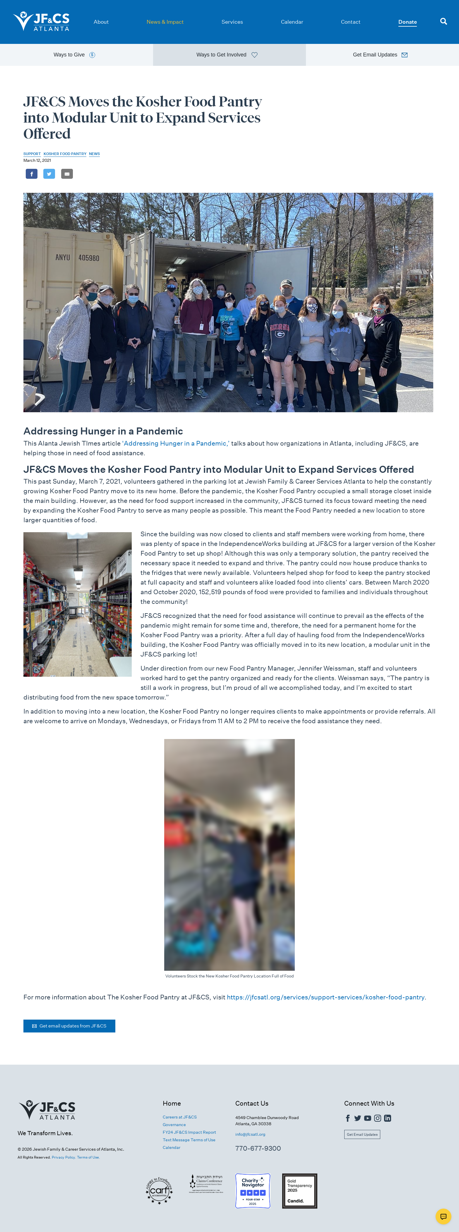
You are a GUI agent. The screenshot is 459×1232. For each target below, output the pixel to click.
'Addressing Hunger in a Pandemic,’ (176, 443)
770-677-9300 (258, 1148)
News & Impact (165, 22)
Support (32, 153)
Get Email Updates (362, 1134)
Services (232, 22)
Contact (351, 22)
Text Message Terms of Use (189, 1139)
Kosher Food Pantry (65, 153)
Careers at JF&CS (180, 1117)
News (94, 153)
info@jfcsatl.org (250, 1134)
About (101, 22)
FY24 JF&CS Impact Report (189, 1132)
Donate (407, 22)
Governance (174, 1124)
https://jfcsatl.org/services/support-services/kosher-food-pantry (325, 997)
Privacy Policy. (64, 1157)
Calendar (292, 22)
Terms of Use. (88, 1157)
